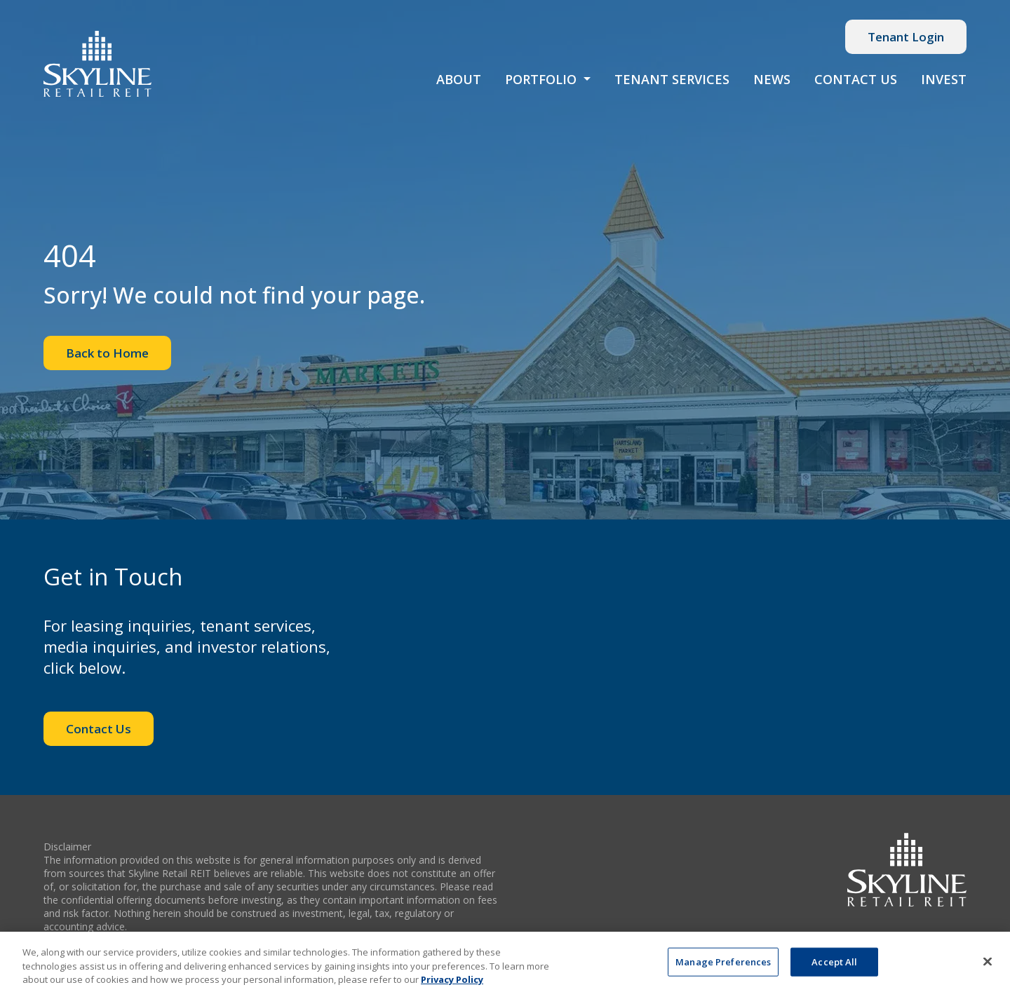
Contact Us (855, 79)
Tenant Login (906, 37)
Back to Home (107, 353)
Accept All (834, 965)
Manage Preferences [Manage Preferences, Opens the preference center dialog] (723, 965)
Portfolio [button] (542, 79)
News (771, 79)
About (458, 79)
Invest (944, 79)
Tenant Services (671, 79)
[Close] (987, 964)
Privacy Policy (452, 983)
